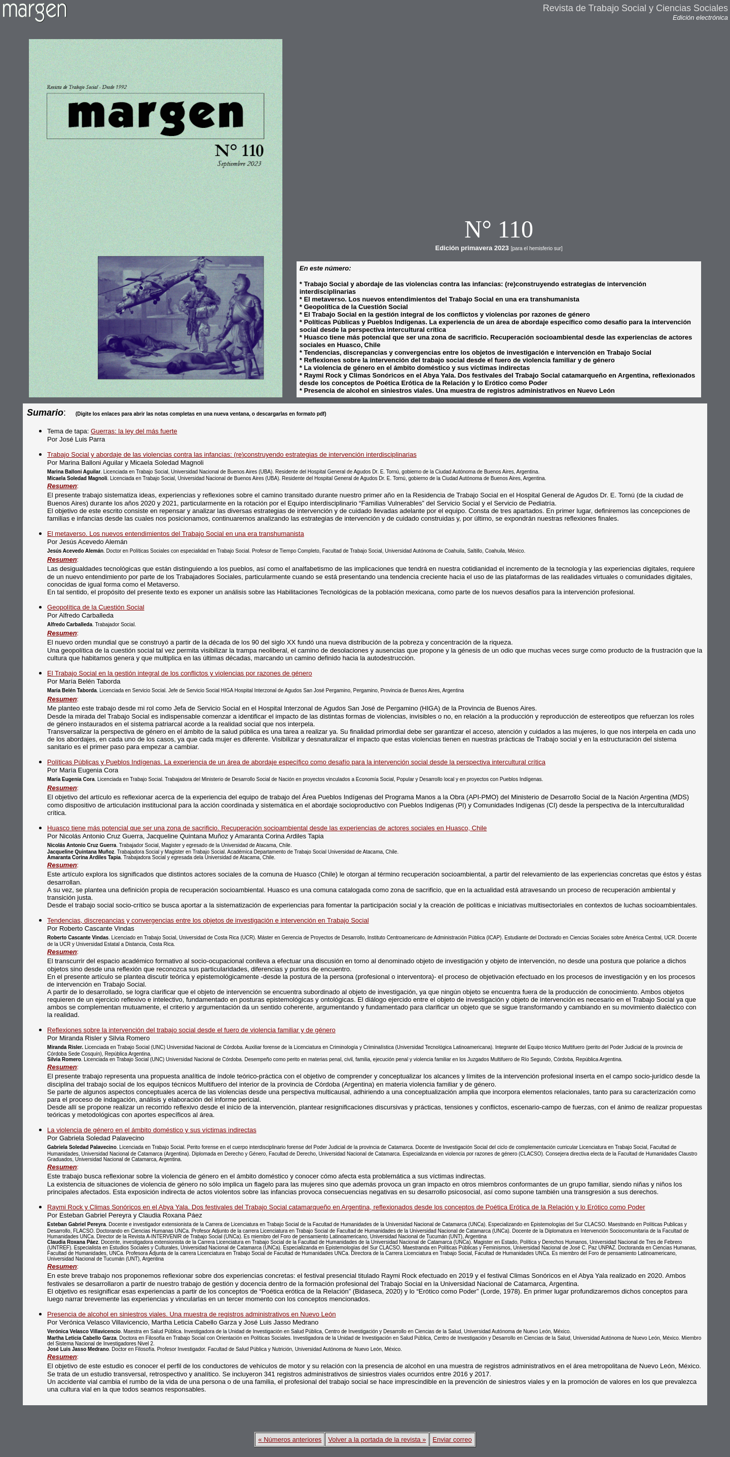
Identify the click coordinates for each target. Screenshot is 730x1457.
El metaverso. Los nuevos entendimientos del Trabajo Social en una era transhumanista (175, 533)
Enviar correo (451, 1439)
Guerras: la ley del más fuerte (134, 431)
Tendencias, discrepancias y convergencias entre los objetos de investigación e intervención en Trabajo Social (208, 920)
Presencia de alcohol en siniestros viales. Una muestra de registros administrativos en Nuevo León (191, 1314)
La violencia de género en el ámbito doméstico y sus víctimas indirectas (152, 1130)
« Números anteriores (289, 1439)
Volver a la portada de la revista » (377, 1439)
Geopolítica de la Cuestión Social (95, 607)
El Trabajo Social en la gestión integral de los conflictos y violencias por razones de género (179, 673)
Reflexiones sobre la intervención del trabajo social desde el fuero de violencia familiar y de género (191, 1030)
